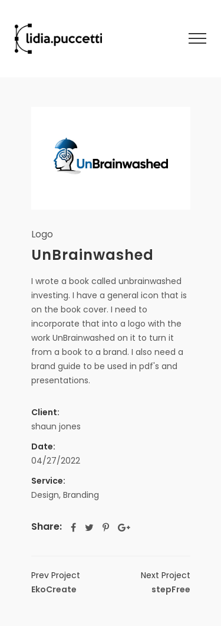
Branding (81, 495)
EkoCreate (55, 581)
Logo (42, 234)
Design (45, 495)
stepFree (165, 581)
